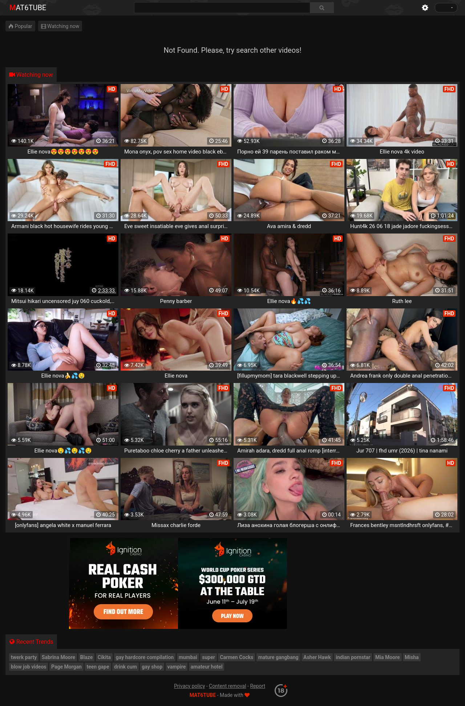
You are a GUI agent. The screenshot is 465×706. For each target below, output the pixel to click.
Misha (412, 657)
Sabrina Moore (58, 657)
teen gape (97, 667)
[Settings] (425, 7)
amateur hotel (207, 667)
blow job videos (28, 667)
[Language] (446, 7)
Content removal (227, 686)
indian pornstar (353, 657)
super (208, 657)
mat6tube (27, 7)
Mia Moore (387, 657)
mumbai (188, 657)
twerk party (24, 657)
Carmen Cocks (236, 657)
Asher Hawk (317, 657)
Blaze (86, 657)
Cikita (104, 657)
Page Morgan (66, 667)
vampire (176, 667)
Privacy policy (189, 686)
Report (257, 686)
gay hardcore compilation (145, 657)
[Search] (322, 7)
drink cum (125, 667)
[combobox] (234, 7)
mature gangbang (278, 657)
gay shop (152, 667)
